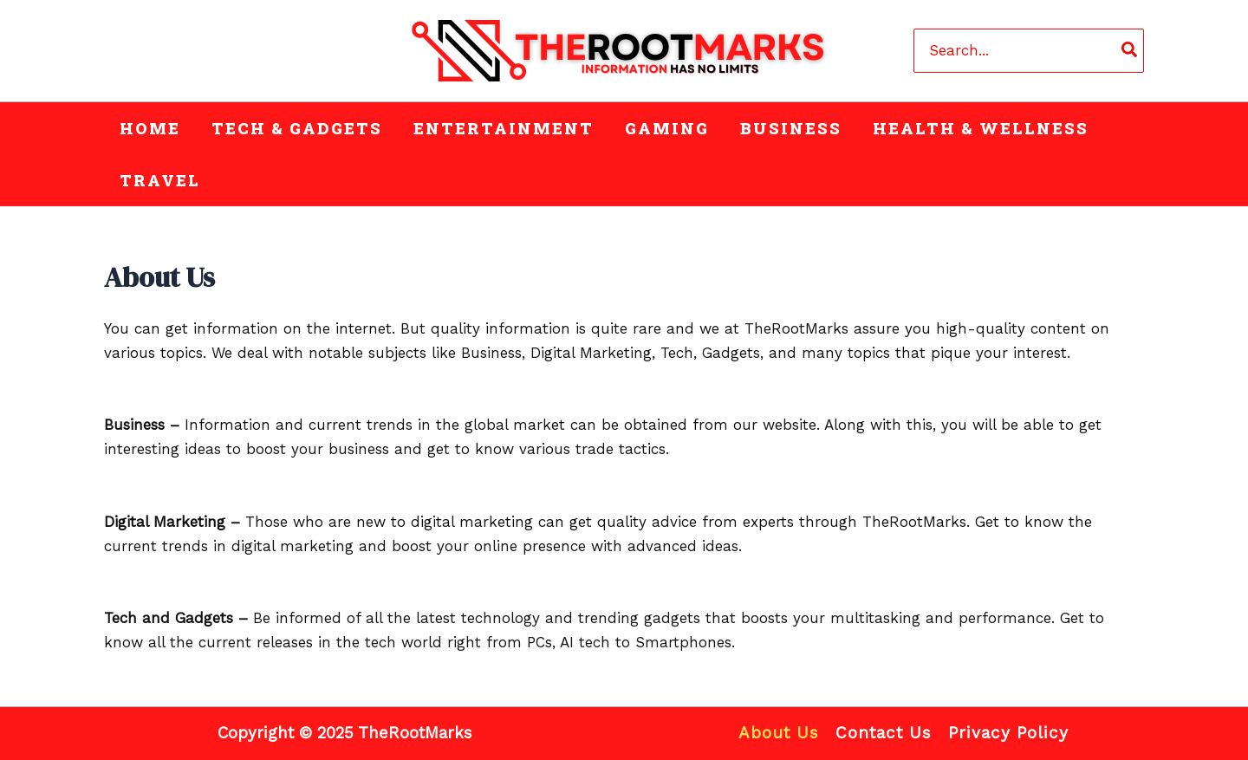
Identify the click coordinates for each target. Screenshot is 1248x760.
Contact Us (883, 733)
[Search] (1130, 50)
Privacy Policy (1008, 733)
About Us (778, 733)
